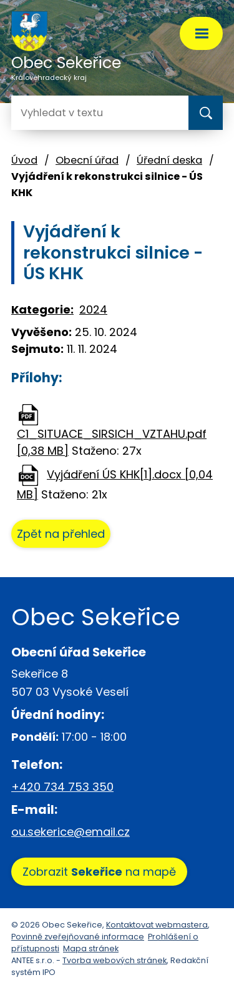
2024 (93, 309)
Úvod (24, 160)
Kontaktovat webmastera (157, 924)
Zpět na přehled (61, 534)
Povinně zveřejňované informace (77, 936)
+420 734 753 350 (62, 786)
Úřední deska (169, 160)
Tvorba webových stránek (114, 960)
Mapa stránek (91, 948)
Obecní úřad (87, 160)
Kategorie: (42, 309)
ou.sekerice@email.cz (70, 831)
